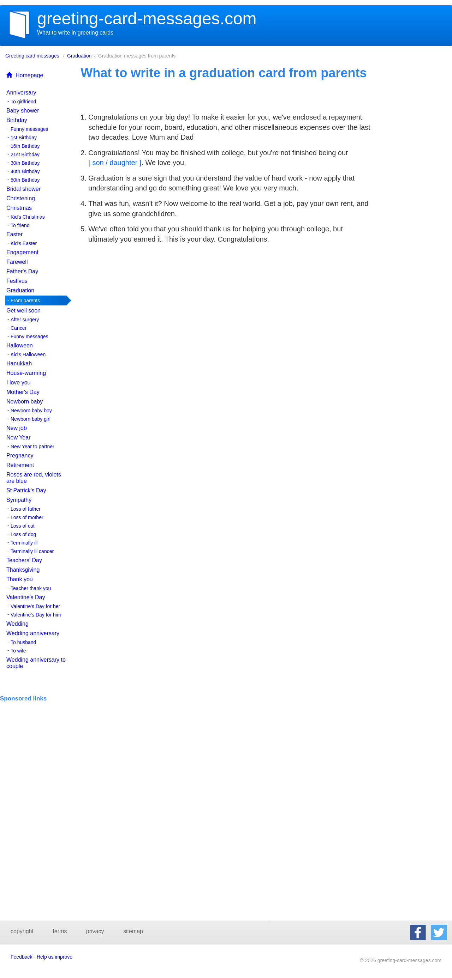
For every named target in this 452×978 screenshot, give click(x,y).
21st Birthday (25, 154)
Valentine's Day (25, 597)
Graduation (79, 56)
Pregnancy (20, 455)
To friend (20, 225)
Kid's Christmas (28, 217)
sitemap (133, 931)
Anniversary (21, 93)
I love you (18, 382)
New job (16, 428)
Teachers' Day (24, 560)
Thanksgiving (23, 570)
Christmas (19, 208)
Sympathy (18, 500)
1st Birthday (24, 137)
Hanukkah (19, 363)
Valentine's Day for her (35, 606)
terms (60, 931)
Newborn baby (24, 402)
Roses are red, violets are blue (33, 478)
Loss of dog (23, 534)
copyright (22, 931)
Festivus (17, 281)
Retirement (20, 465)
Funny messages (29, 129)
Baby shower (22, 111)
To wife (18, 651)
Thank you (19, 579)
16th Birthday (25, 146)
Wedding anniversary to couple (36, 663)
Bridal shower (23, 189)
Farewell (17, 262)
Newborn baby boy (31, 410)
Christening (20, 198)
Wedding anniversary (32, 633)
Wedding (17, 624)
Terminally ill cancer (32, 551)
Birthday (16, 120)
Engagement (22, 252)
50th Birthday (25, 180)
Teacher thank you (31, 588)
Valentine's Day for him (36, 615)
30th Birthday (25, 163)
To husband (23, 642)
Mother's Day (23, 392)
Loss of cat (23, 526)
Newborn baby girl (30, 419)
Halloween (19, 345)
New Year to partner (32, 446)
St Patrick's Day (26, 490)
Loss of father (26, 509)
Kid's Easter (24, 243)
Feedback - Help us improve (41, 957)
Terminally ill (24, 543)
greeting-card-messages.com (147, 18)
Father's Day (22, 271)
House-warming (26, 373)
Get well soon (23, 311)
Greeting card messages (32, 56)
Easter (14, 234)
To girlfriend (23, 101)
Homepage (24, 75)
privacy (95, 931)
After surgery (25, 319)
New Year (18, 438)
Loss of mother (27, 517)
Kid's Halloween (28, 354)
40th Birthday (25, 171)
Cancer (18, 328)
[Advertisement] (38, 723)
